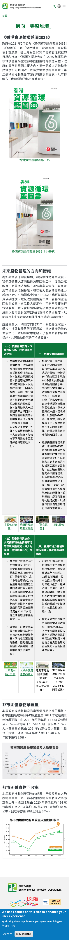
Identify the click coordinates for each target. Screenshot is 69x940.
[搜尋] (54, 6)
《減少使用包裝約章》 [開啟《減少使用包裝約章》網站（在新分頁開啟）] (26, 669)
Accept (7, 936)
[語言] (59, 6)
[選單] (64, 6)
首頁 (4, 15)
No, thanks (23, 936)
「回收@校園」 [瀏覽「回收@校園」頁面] (10, 523)
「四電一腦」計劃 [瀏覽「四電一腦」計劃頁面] (10, 669)
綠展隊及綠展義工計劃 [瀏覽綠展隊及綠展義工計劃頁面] (26, 523)
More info (8, 928)
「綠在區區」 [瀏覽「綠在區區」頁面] (42, 523)
